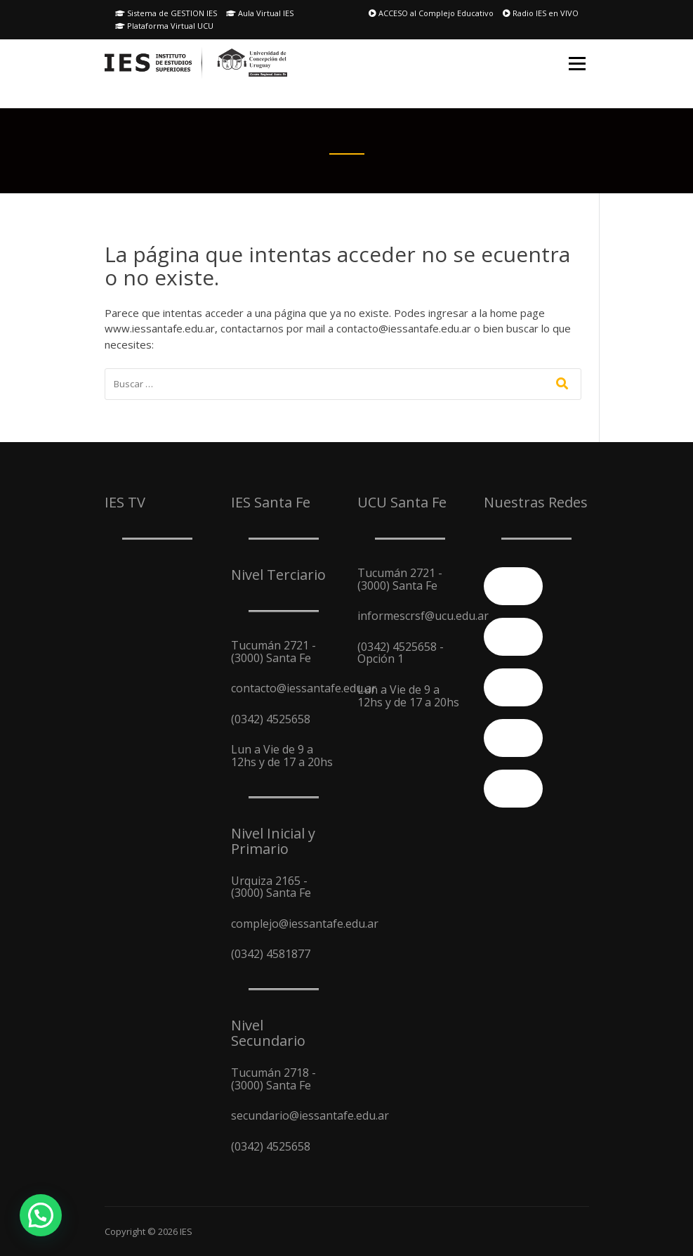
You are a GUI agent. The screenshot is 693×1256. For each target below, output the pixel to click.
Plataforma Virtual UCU (164, 25)
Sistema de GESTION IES (166, 13)
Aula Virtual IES (259, 13)
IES (186, 1231)
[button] (41, 1215)
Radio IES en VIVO (541, 13)
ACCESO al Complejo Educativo (431, 13)
